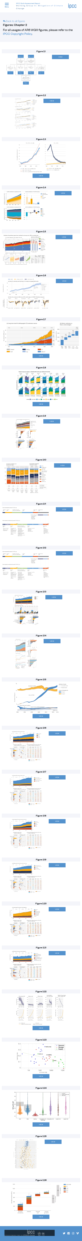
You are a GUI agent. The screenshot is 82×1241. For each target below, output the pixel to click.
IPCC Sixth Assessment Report (42, 6)
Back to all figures (15, 21)
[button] (8, 5)
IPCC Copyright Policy (17, 34)
